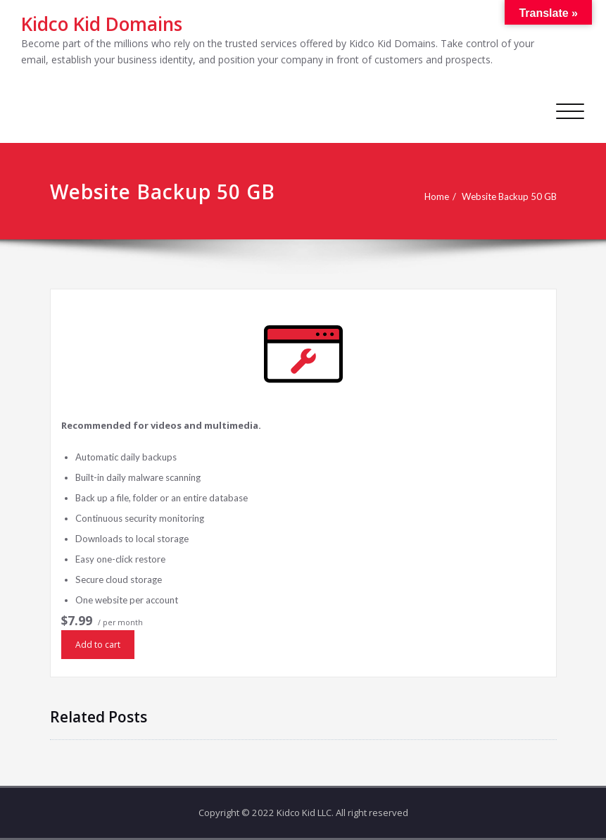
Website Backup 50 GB (509, 196)
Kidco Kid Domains (101, 24)
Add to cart (97, 645)
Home (436, 196)
